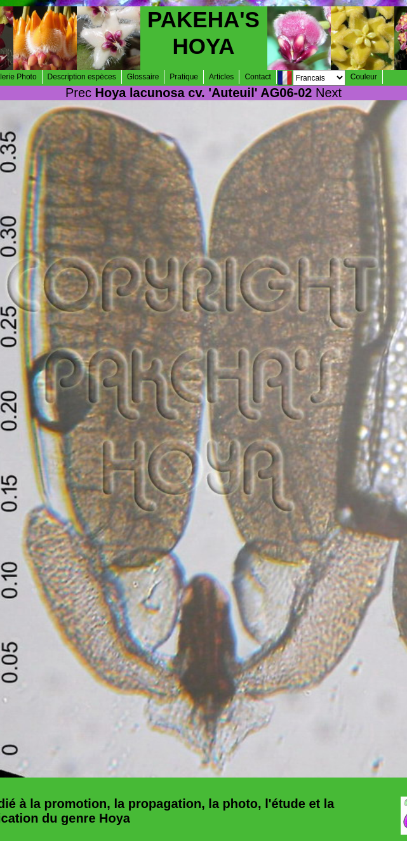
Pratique (184, 76)
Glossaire (143, 76)
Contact (257, 76)
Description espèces (82, 76)
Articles (221, 76)
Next (329, 93)
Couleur (363, 76)
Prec (78, 93)
